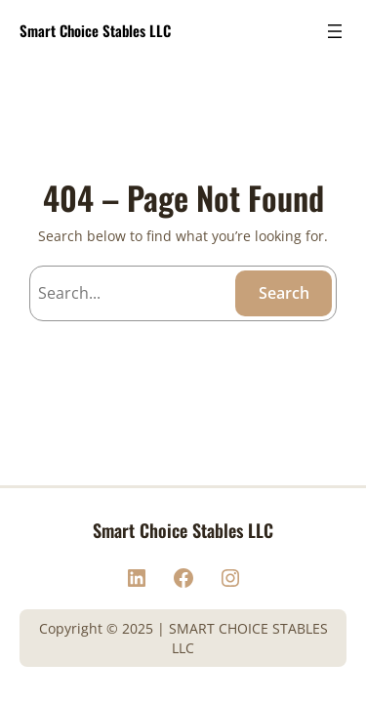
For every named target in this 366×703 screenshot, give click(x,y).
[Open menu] (334, 31)
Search (284, 293)
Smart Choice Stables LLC (95, 30)
